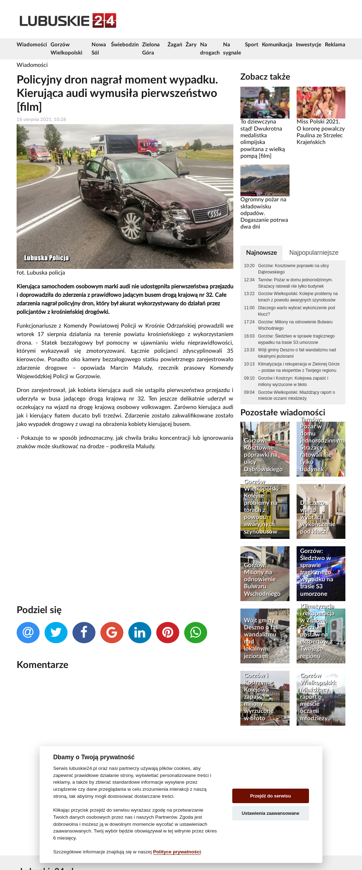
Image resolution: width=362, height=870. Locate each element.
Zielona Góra (151, 49)
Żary (191, 44)
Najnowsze (261, 253)
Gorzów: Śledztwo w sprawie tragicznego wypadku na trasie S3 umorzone (296, 339)
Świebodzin (125, 44)
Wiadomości (32, 44)
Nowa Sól (99, 49)
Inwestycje (308, 44)
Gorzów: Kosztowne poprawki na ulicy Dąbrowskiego (293, 269)
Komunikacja (277, 44)
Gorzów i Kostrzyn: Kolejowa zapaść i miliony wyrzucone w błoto (293, 381)
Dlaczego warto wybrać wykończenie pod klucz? (296, 311)
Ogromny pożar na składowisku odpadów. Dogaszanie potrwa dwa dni (264, 213)
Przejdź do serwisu (270, 796)
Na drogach (210, 49)
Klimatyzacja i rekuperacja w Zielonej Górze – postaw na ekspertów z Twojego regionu (299, 367)
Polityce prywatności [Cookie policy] (177, 851)
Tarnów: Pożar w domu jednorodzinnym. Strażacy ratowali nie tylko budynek (295, 283)
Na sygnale (232, 49)
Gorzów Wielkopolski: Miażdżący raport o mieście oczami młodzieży (296, 395)
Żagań (175, 44)
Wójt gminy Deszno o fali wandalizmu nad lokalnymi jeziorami (297, 353)
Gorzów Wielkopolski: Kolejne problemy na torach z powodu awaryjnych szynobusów (298, 297)
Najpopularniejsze (313, 252)
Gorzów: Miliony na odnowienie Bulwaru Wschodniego (295, 325)
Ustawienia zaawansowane (270, 813)
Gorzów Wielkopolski (66, 49)
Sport (251, 44)
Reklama (335, 44)
